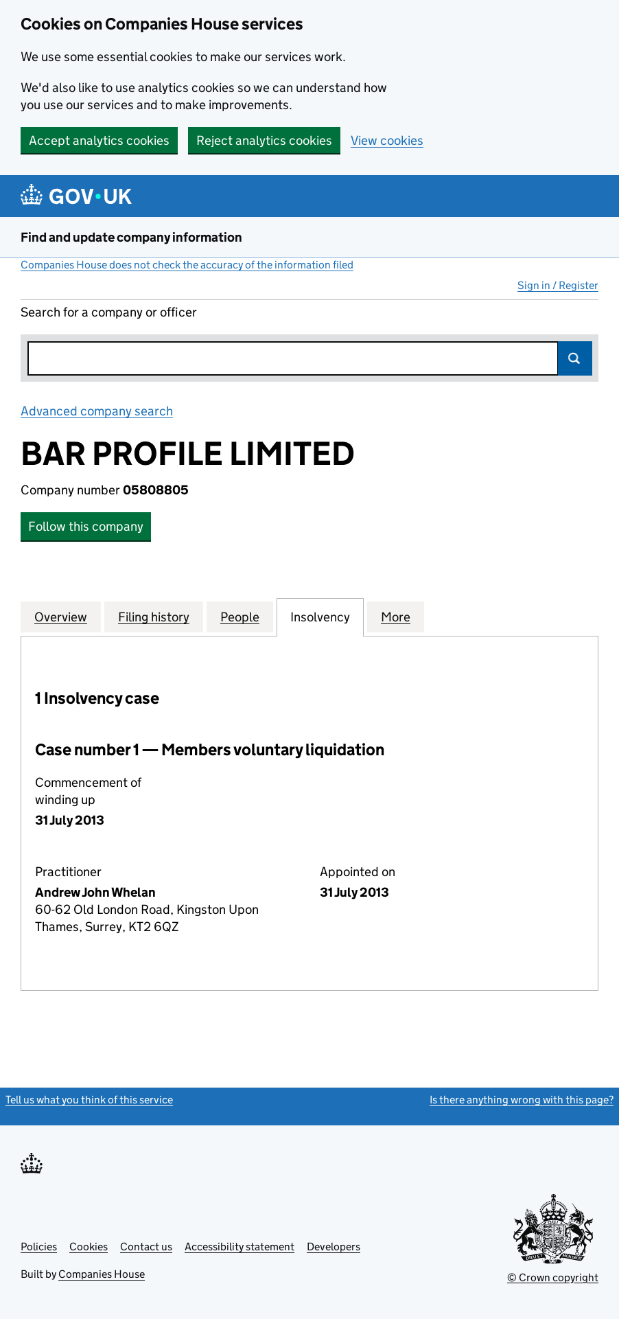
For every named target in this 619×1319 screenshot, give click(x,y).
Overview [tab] (60, 616)
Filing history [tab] (153, 616)
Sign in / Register (557, 285)
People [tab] (239, 616)
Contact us (146, 1246)
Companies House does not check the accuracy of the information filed (187, 264)
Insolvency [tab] (320, 616)
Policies (39, 1246)
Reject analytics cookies (264, 140)
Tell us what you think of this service (89, 1099)
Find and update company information (131, 237)
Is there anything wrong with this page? (522, 1099)
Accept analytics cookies (99, 140)
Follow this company (85, 526)
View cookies (387, 140)
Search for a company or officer (109, 312)
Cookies (88, 1246)
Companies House (101, 1274)
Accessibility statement (239, 1246)
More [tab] (395, 616)
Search (575, 358)
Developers (333, 1246)
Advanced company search (97, 411)
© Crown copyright (552, 1277)
